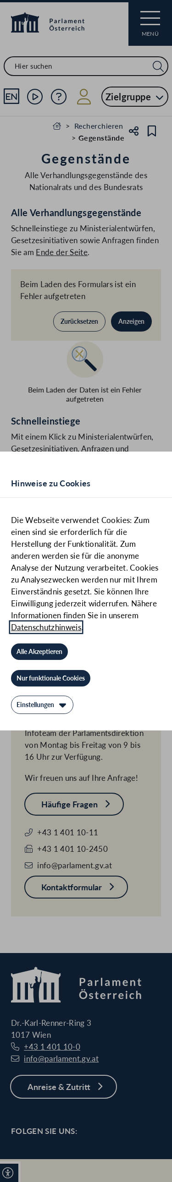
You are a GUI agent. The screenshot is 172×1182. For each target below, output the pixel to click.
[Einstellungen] (42, 705)
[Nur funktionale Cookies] (50, 678)
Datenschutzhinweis (46, 627)
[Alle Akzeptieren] (39, 651)
